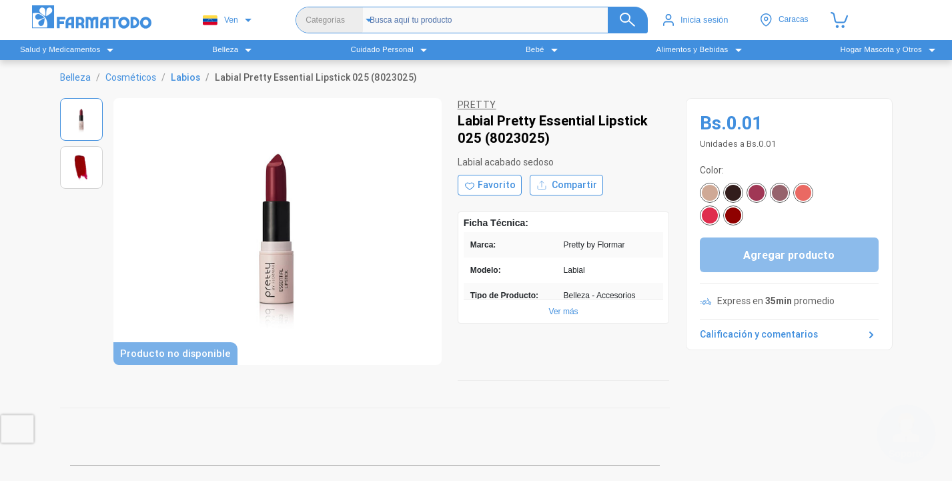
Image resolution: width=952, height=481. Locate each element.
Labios (185, 77)
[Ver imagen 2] (81, 167)
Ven (220, 20)
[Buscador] (504, 20)
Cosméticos (130, 77)
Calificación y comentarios (789, 335)
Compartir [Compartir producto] (566, 185)
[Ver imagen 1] (81, 119)
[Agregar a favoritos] (490, 185)
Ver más (563, 311)
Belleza (75, 77)
